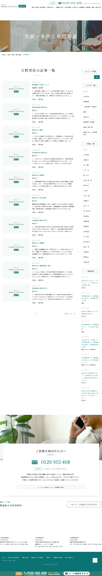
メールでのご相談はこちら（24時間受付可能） (51, 489)
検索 (96, 77)
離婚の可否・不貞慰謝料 (63, 7)
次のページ (65, 347)
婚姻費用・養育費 (84, 7)
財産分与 (75, 7)
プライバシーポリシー (8, 562)
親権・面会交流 (96, 7)
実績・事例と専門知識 (38, 7)
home (3, 54)
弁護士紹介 (50, 7)
